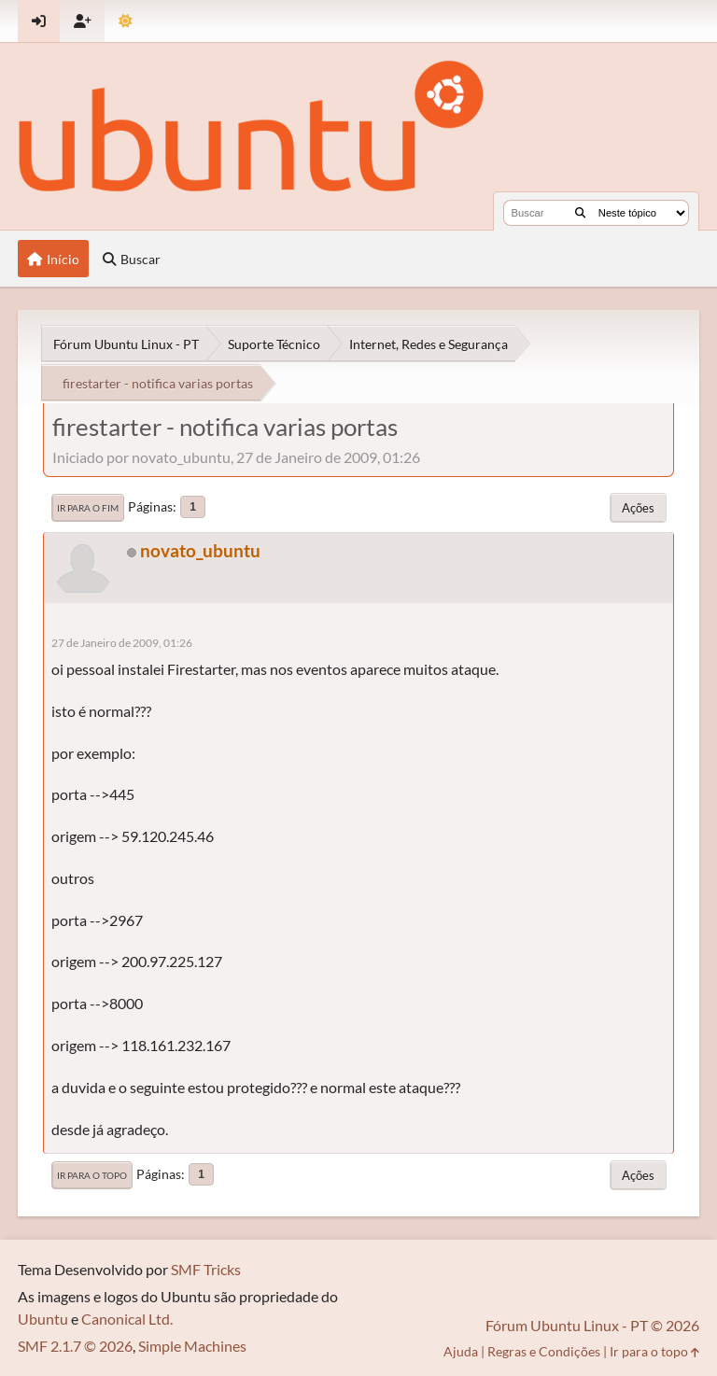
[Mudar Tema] (126, 21)
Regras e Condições (543, 1351)
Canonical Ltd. (127, 1318)
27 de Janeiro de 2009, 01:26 (121, 643)
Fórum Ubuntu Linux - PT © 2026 (592, 1325)
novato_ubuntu (200, 550)
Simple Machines (192, 1346)
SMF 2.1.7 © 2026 (75, 1346)
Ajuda (460, 1351)
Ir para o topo (92, 1175)
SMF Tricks (206, 1269)
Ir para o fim (88, 507)
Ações (638, 507)
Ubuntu (43, 1318)
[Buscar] (580, 213)
